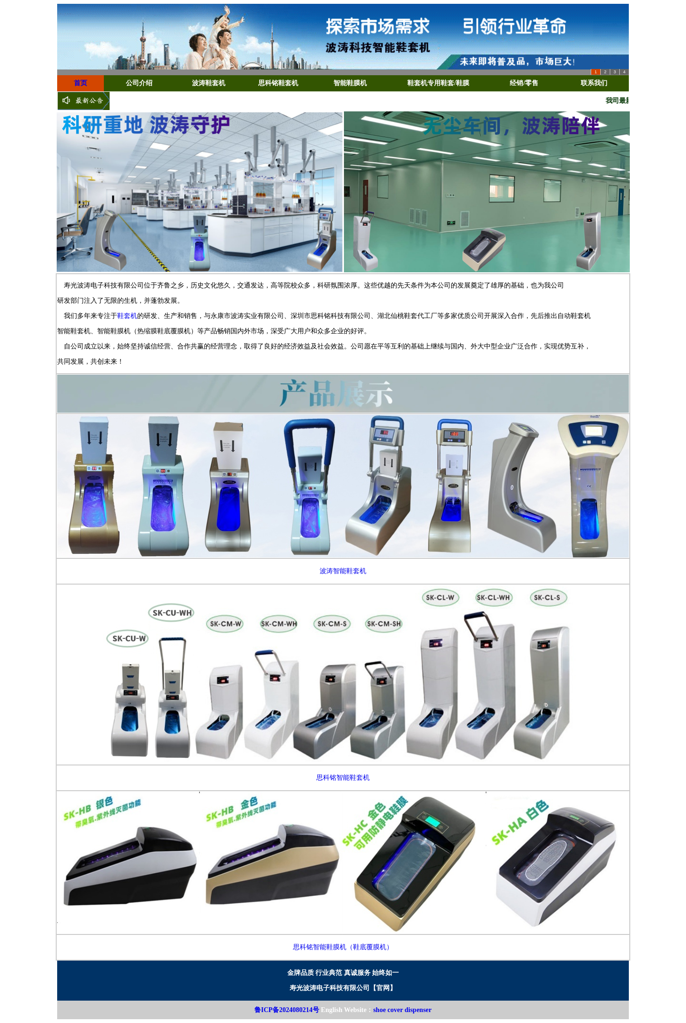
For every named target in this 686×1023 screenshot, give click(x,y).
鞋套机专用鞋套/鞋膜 (438, 83)
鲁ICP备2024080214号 (286, 1009)
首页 (80, 83)
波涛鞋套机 (208, 83)
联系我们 (594, 83)
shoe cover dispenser (402, 1009)
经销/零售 (524, 83)
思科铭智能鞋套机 (343, 777)
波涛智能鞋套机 (343, 571)
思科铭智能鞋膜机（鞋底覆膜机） (343, 947)
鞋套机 (127, 315)
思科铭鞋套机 (278, 83)
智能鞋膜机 (350, 83)
